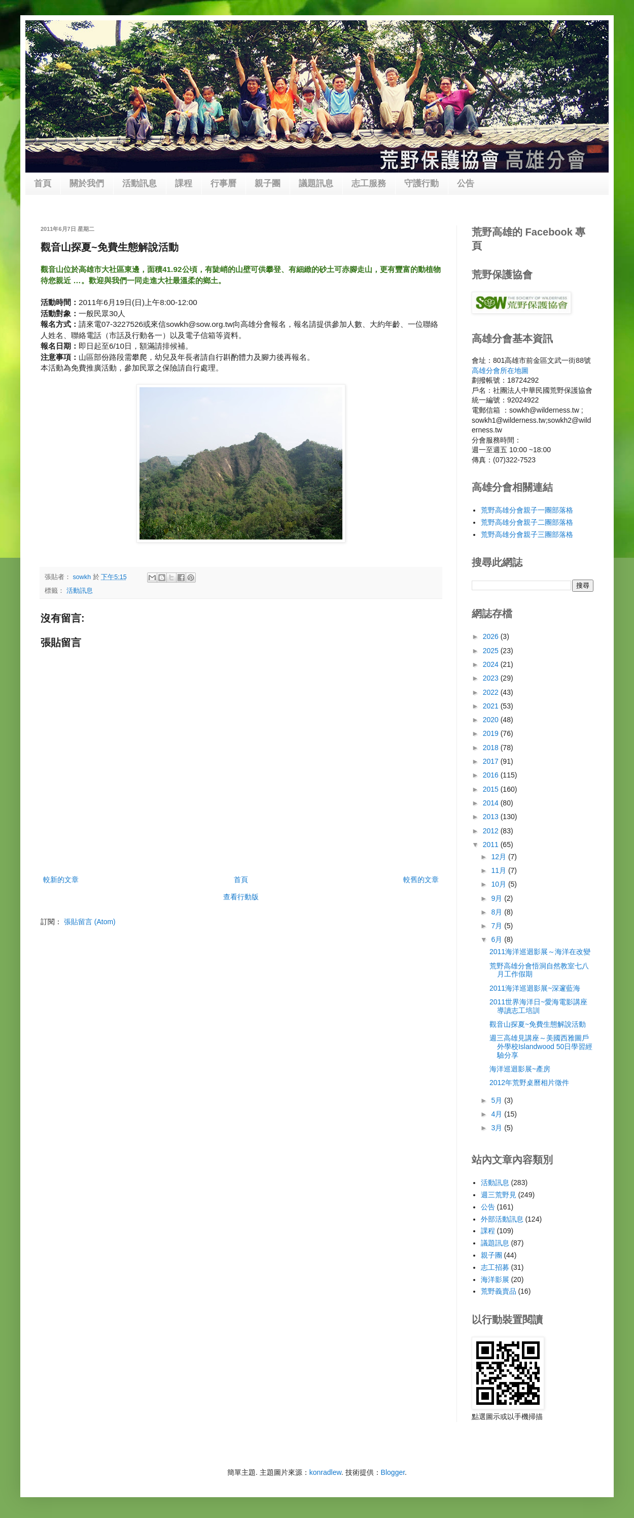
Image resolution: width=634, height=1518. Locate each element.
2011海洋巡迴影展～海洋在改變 (539, 952)
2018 (492, 748)
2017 (492, 761)
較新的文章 (61, 879)
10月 (499, 884)
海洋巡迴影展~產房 (519, 1069)
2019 (492, 733)
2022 (492, 692)
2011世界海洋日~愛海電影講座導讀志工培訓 (538, 1006)
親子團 (267, 183)
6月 (497, 939)
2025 (492, 651)
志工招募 (495, 1267)
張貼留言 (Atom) (90, 922)
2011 (492, 844)
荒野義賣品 (498, 1291)
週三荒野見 (498, 1195)
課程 (183, 183)
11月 (499, 870)
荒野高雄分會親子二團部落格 (527, 522)
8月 (497, 912)
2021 (492, 706)
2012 (492, 831)
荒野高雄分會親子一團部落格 (527, 510)
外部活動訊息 (502, 1219)
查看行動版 (241, 897)
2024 (492, 664)
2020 (492, 720)
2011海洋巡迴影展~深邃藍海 (534, 988)
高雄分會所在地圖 (500, 370)
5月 (497, 1100)
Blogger (393, 1472)
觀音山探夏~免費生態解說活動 (537, 1024)
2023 (492, 678)
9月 (497, 898)
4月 (497, 1114)
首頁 (42, 183)
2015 (492, 789)
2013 (492, 817)
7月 (497, 926)
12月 (499, 857)
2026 (492, 636)
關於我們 (86, 183)
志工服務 (368, 183)
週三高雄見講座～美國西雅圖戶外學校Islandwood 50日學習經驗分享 (540, 1046)
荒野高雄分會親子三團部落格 (527, 534)
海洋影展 (495, 1279)
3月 (497, 1128)
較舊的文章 (421, 879)
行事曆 (223, 183)
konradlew (325, 1472)
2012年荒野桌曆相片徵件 (529, 1082)
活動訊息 (139, 183)
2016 (492, 775)
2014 (492, 803)
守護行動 (421, 183)
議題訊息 (316, 183)
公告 (465, 183)
